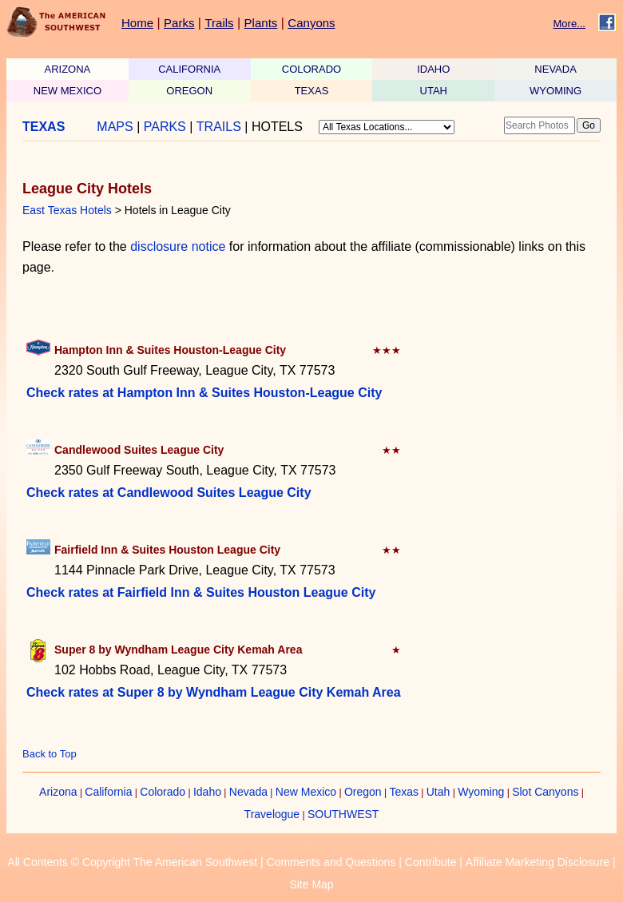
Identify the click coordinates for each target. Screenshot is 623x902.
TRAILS (218, 126)
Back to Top (49, 754)
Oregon (363, 791)
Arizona (58, 791)
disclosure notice (177, 246)
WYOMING (555, 91)
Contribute (431, 862)
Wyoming (481, 791)
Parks (179, 23)
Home (137, 23)
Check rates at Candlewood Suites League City (169, 492)
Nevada (248, 791)
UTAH (433, 91)
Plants (261, 23)
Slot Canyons (545, 791)
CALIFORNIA (189, 69)
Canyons (311, 23)
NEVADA (555, 69)
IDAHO (433, 69)
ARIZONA (68, 69)
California (108, 791)
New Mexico (306, 791)
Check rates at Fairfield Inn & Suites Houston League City (200, 592)
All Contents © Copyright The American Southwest (132, 862)
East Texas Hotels (67, 210)
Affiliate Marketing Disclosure (537, 862)
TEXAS (312, 91)
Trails (218, 23)
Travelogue (272, 814)
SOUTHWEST (343, 814)
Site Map (311, 884)
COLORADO (311, 69)
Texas (404, 791)
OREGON (189, 91)
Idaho (207, 791)
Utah (438, 791)
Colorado (162, 791)
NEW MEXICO (67, 91)
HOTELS (277, 126)
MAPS (115, 126)
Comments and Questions (331, 862)
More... (569, 24)
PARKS (165, 126)
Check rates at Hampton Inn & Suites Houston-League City (204, 392)
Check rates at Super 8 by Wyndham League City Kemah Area (213, 692)
